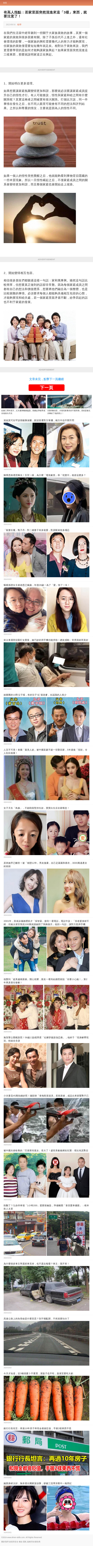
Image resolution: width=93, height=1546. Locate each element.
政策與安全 (13, 1542)
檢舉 (19, 24)
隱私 (25, 1542)
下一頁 (46, 387)
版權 (29, 1542)
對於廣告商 (35, 1542)
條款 (20, 1542)
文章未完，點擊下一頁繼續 (46, 379)
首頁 (5, 3)
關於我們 (5, 1542)
